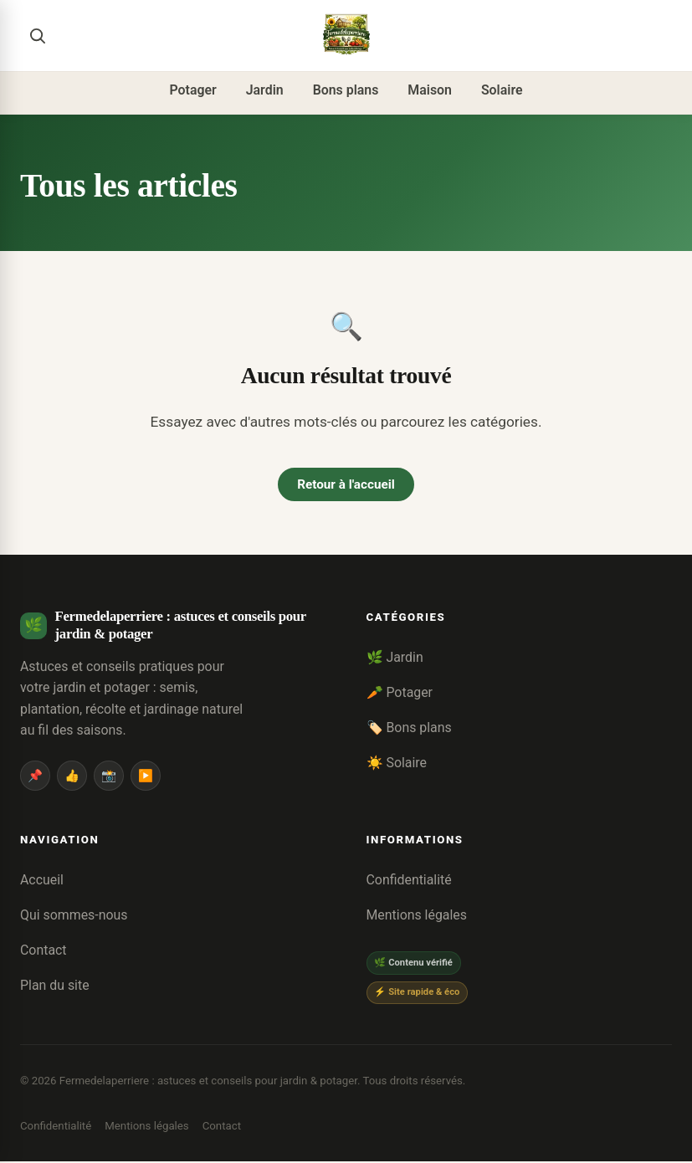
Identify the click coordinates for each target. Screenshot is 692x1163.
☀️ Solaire (397, 763)
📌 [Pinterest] (35, 777)
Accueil (42, 881)
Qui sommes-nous (73, 917)
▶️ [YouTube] (145, 777)
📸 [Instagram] (108, 777)
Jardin (265, 90)
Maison (430, 90)
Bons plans (346, 90)
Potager (192, 90)
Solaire (502, 90)
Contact (43, 951)
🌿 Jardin (395, 659)
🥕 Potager (400, 694)
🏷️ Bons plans (409, 728)
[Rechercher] (37, 35)
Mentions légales (417, 917)
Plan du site (55, 986)
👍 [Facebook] (71, 777)
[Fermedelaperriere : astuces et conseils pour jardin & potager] (346, 35)
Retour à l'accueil (346, 485)
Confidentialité (409, 881)
